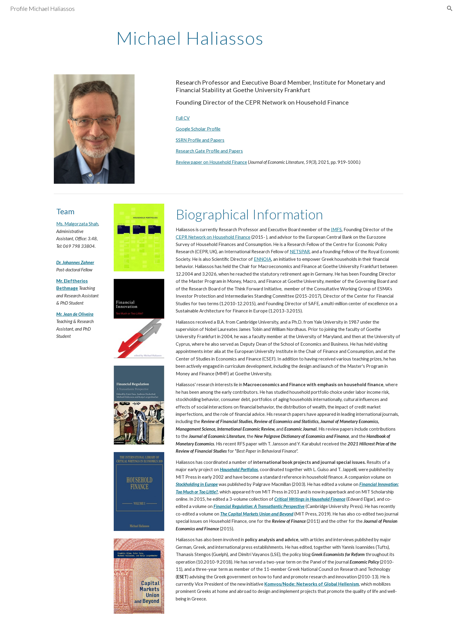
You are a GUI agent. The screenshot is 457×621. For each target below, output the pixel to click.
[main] (229, 37)
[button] (449, 8)
